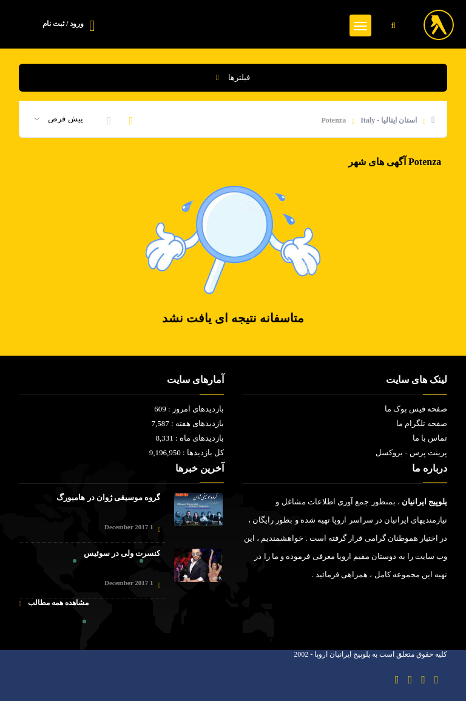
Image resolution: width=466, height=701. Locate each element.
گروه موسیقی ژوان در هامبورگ (108, 497)
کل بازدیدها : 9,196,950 (186, 452)
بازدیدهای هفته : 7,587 (187, 423)
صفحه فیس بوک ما (416, 408)
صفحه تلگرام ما (422, 423)
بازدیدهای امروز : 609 (189, 408)
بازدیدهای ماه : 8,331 (189, 437)
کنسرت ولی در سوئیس (122, 553)
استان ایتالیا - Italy (388, 120)
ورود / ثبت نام (63, 23)
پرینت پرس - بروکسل (411, 452)
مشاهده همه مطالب (54, 603)
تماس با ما (430, 437)
